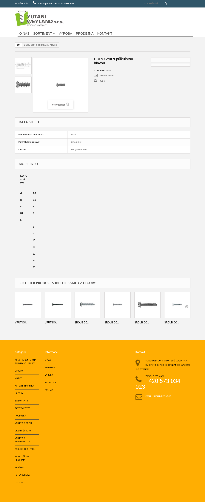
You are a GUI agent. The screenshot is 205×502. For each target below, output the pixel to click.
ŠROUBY (19, 371)
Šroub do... (82, 322)
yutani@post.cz (162, 396)
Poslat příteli (107, 75)
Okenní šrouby (23, 431)
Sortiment (42, 33)
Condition (99, 70)
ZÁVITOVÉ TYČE (22, 408)
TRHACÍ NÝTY (21, 401)
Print (102, 81)
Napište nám (22, 3)
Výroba (65, 33)
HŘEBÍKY (19, 393)
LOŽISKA (19, 482)
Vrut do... (21, 322)
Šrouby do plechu (25, 449)
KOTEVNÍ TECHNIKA (24, 386)
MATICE (18, 378)
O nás (24, 33)
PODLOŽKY (20, 416)
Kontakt (104, 33)
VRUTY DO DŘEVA (23, 423)
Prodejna (84, 33)
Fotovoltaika (22, 475)
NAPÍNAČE (20, 467)
